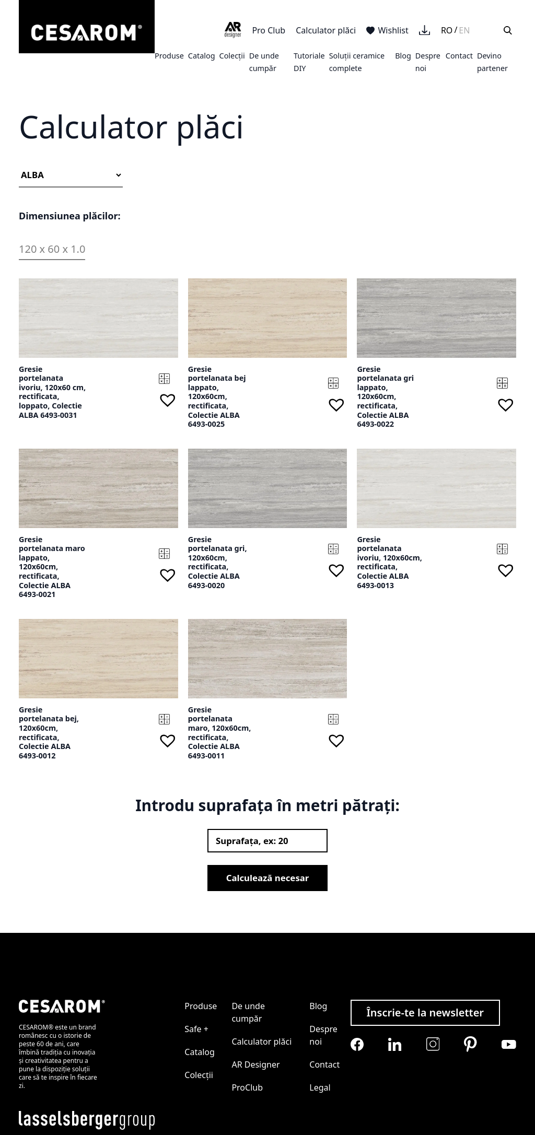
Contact (459, 56)
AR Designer (255, 1064)
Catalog (201, 56)
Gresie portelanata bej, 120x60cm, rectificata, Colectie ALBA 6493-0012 (49, 732)
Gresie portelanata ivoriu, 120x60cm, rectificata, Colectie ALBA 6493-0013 (389, 562)
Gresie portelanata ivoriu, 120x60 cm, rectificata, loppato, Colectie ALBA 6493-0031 (52, 392)
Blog (403, 56)
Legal (319, 1087)
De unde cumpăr (248, 1012)
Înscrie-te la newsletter (425, 1012)
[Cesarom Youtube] (509, 1044)
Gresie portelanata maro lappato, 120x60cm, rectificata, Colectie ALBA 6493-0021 (52, 567)
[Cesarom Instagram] (432, 1043)
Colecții (232, 56)
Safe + (196, 1029)
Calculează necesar (267, 878)
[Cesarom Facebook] (357, 1044)
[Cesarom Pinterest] (470, 1044)
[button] (167, 400)
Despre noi (323, 1035)
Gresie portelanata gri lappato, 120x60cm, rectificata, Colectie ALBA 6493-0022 (385, 396)
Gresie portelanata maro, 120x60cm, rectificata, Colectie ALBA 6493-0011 (219, 732)
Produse (169, 56)
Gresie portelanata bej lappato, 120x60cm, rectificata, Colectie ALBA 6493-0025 (217, 396)
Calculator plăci (326, 30)
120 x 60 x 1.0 (52, 249)
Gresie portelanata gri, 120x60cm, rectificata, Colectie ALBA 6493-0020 (217, 562)
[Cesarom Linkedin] (394, 1044)
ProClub (247, 1087)
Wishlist (387, 30)
